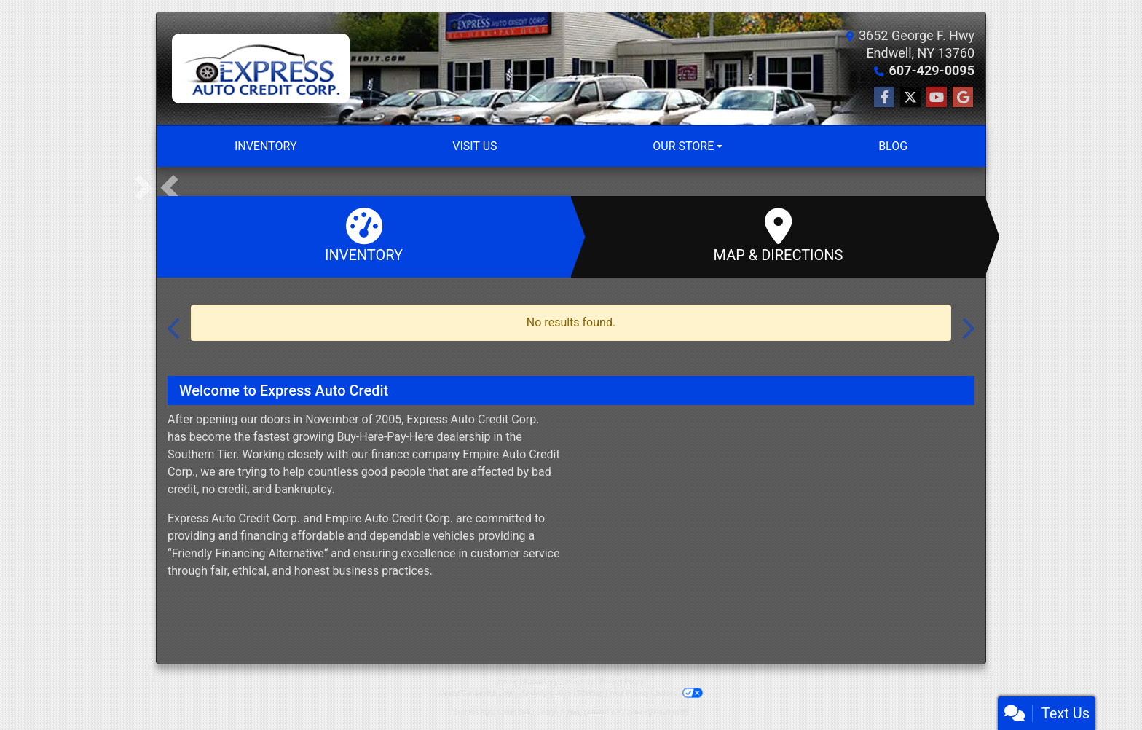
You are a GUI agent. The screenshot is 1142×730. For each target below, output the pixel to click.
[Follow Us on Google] (963, 98)
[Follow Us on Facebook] (884, 98)
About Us (538, 682)
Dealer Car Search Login (478, 693)
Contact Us (576, 682)
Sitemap (590, 693)
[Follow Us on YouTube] (936, 98)
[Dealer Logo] (261, 69)
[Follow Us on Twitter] (910, 98)
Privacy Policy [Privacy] (622, 682)
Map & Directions (778, 236)
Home (508, 682)
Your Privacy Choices (656, 693)
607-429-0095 (931, 70)
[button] (169, 187)
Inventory (364, 236)
